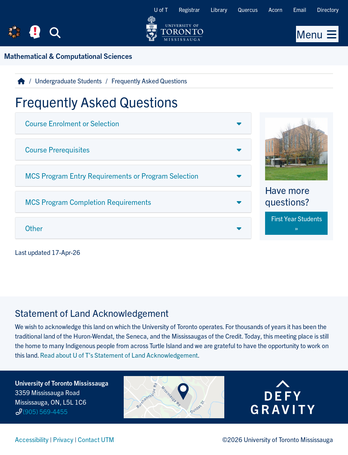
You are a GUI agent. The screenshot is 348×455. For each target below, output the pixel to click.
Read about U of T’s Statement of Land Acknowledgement (119, 355)
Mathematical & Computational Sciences (68, 55)
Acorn (275, 9)
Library (219, 9)
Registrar (189, 9)
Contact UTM (96, 439)
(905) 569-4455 (45, 411)
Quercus (248, 9)
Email (299, 9)
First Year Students (296, 218)
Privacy (63, 439)
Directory (327, 9)
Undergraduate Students (68, 81)
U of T (161, 9)
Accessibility (32, 439)
